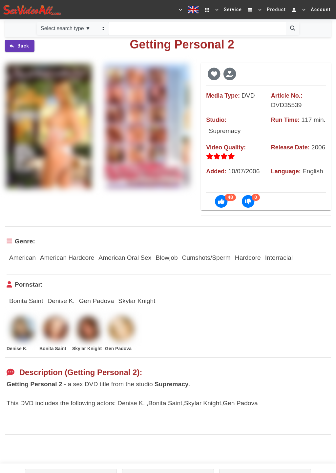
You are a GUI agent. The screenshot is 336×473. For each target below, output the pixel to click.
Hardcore (248, 257)
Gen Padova (96, 300)
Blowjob (167, 257)
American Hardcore (67, 257)
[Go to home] (32, 9)
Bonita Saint (26, 300)
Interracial (279, 257)
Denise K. (60, 300)
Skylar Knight (136, 300)
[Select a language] (188, 10)
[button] (214, 73)
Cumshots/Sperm (206, 257)
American (22, 257)
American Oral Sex (124, 257)
